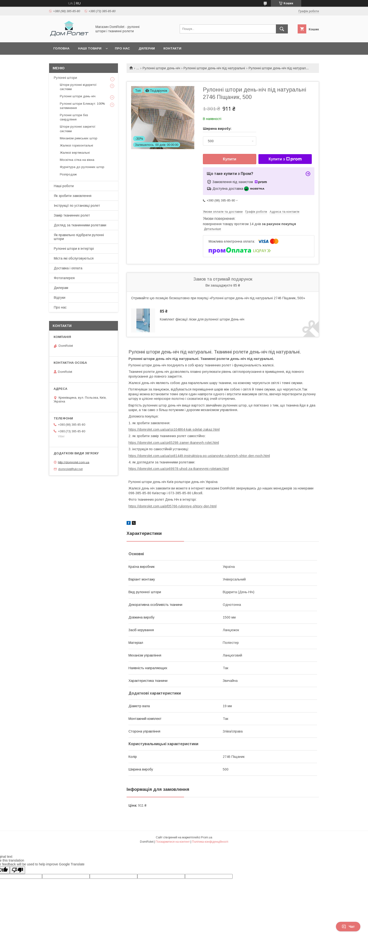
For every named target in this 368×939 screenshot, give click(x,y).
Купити (229, 159)
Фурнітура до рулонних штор (82, 167)
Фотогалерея (64, 278)
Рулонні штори (65, 78)
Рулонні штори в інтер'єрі (74, 248)
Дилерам (147, 48)
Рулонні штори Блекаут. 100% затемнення (82, 106)
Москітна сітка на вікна (77, 160)
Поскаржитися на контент (173, 841)
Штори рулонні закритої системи (77, 129)
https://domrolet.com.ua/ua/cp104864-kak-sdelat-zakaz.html (174, 429)
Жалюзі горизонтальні (76, 145)
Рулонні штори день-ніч (161, 68)
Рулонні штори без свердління (74, 117)
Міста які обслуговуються (74, 258)
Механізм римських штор (78, 138)
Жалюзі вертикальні (75, 152)
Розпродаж (68, 174)
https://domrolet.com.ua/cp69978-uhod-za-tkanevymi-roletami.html (178, 469)
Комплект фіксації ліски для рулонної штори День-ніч (202, 319)
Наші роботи (64, 186)
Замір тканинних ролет (72, 215)
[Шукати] (282, 28)
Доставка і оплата (68, 268)
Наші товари (89, 48)
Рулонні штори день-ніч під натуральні (214, 68)
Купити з (284, 159)
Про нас (122, 48)
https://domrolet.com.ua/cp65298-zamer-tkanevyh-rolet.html (173, 443)
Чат (348, 926)
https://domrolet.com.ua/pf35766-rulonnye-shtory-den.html (172, 506)
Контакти (172, 48)
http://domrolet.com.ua (73, 462)
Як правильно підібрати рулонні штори (79, 237)
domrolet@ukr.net (70, 469)
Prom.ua (206, 837)
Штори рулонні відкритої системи (78, 87)
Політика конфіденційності (210, 841)
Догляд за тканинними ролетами (80, 225)
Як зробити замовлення (72, 196)
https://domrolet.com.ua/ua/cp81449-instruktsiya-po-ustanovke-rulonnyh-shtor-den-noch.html (199, 456)
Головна (61, 48)
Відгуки (59, 297)
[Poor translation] (17, 870)
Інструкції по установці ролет (77, 205)
